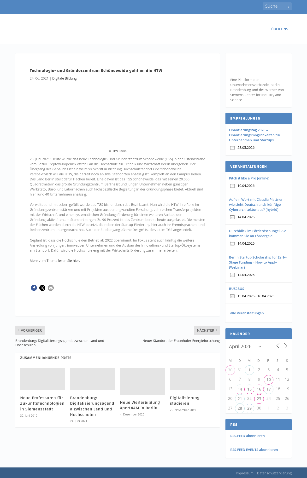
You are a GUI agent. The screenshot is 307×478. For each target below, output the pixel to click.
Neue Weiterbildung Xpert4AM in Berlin (140, 405)
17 (268, 389)
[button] (34, 288)
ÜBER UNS (279, 30)
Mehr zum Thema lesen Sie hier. (55, 260)
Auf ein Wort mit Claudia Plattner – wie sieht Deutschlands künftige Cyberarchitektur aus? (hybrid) (257, 204)
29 (249, 408)
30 (230, 370)
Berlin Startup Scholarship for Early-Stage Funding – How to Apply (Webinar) (258, 262)
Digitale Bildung (64, 78)
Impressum (245, 473)
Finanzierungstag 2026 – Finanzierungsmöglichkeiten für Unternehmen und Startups (254, 135)
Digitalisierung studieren (184, 400)
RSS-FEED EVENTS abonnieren (254, 449)
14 (240, 389)
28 (240, 408)
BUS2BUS (236, 288)
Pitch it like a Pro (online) (249, 178)
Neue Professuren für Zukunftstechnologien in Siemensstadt (42, 403)
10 (268, 379)
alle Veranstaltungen (247, 313)
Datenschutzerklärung (274, 473)
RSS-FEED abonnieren (247, 435)
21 (240, 398)
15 (249, 389)
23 (259, 398)
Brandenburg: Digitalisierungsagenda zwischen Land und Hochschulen (92, 406)
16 (259, 389)
